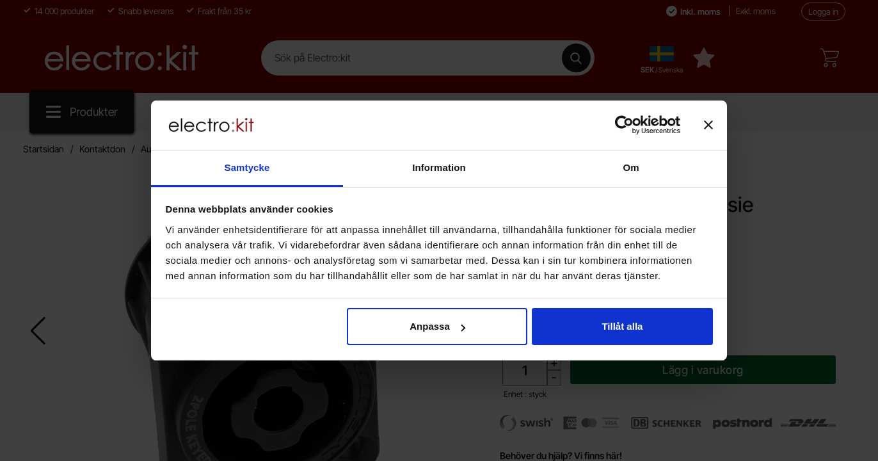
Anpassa (437, 326)
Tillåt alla (622, 326)
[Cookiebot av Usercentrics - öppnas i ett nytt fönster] (624, 124)
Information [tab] (439, 167)
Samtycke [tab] (247, 167)
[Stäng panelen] (708, 124)
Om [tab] (631, 167)
